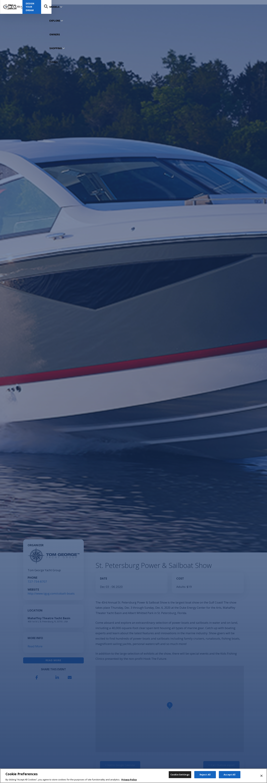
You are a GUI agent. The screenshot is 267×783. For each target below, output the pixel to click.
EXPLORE (70, 6)
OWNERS (87, 6)
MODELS (54, 6)
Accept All (229, 778)
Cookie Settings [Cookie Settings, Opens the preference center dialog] (179, 778)
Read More (35, 646)
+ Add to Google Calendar (120, 765)
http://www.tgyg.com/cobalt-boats (51, 593)
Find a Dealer (207, 7)
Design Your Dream (238, 6)
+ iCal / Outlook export (221, 765)
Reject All (205, 778)
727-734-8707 (37, 581)
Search (258, 7)
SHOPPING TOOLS (106, 6)
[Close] (261, 779)
